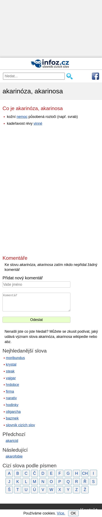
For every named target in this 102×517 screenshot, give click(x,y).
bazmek (12, 418)
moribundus (15, 358)
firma (10, 391)
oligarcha (13, 412)
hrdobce (12, 385)
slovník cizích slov (20, 425)
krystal (11, 364)
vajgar (11, 378)
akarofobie (14, 456)
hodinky (12, 405)
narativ (11, 398)
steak (10, 371)
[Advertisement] (51, 29)
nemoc (22, 117)
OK (73, 513)
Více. (61, 513)
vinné (38, 123)
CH (85, 473)
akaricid (12, 441)
